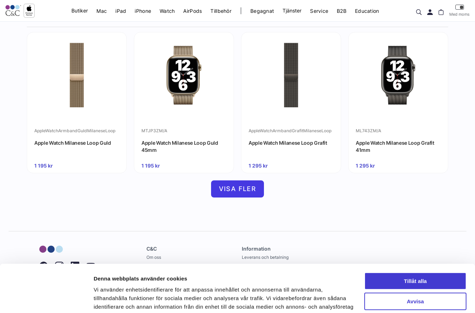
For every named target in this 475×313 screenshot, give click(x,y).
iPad (120, 11)
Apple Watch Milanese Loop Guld (72, 143)
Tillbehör (220, 11)
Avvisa (415, 256)
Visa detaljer (109, 299)
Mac (101, 11)
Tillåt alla (415, 237)
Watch (167, 11)
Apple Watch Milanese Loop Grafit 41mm (395, 146)
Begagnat (262, 11)
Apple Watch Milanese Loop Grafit (288, 143)
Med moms (459, 10)
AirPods (192, 11)
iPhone (143, 11)
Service (319, 11)
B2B (341, 11)
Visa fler (237, 189)
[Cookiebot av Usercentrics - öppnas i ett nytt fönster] (46, 299)
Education (367, 11)
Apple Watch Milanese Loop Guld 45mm (179, 146)
